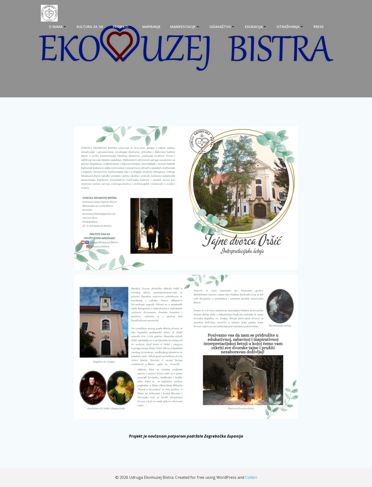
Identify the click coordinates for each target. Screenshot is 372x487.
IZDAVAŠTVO (222, 26)
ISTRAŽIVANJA (290, 26)
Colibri (251, 477)
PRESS (318, 26)
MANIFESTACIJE (185, 26)
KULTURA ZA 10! (90, 26)
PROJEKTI (123, 26)
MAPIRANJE (151, 26)
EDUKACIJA (256, 26)
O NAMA (58, 26)
